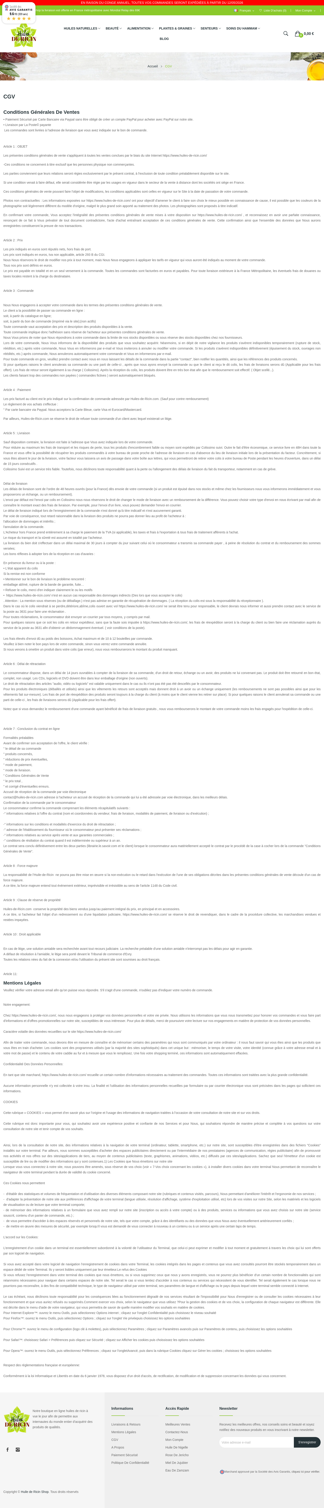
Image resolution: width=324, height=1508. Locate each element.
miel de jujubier (176, 1463)
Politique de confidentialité (130, 1463)
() (272, 10)
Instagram (18, 1450)
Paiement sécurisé (124, 1455)
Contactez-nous (176, 1432)
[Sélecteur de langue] (244, 10)
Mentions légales (123, 1432)
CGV (114, 1440)
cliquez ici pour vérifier (305, 1471)
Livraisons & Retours (125, 1424)
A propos (117, 1447)
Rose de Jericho (177, 1455)
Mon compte (174, 1440)
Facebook (7, 1450)
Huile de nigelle (176, 1447)
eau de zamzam (177, 1470)
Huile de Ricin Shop (35, 1492)
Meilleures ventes (177, 1424)
